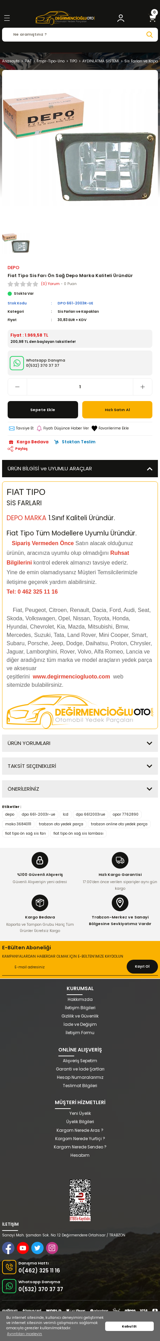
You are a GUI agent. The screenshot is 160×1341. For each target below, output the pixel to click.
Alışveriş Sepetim (80, 1061)
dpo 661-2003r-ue (38, 814)
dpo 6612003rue (90, 814)
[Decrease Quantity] (17, 387)
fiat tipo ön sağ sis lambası (78, 833)
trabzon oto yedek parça (61, 824)
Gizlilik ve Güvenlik (80, 1016)
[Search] (80, 35)
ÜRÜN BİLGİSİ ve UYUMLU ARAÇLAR (50, 468)
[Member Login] (121, 18)
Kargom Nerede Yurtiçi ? (80, 1139)
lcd (65, 814)
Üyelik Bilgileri (80, 1122)
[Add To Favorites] (110, 428)
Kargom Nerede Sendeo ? (80, 1147)
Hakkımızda (80, 999)
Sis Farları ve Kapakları (78, 311)
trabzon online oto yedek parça (119, 824)
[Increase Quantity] (142, 387)
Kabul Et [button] (129, 1326)
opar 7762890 (125, 814)
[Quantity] (80, 387)
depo (9, 814)
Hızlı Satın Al (117, 409)
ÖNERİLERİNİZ (23, 788)
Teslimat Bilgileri (80, 1086)
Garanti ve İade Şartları (80, 1069)
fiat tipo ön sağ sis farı (25, 833)
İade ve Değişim (80, 1024)
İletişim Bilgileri (80, 1008)
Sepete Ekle (42, 409)
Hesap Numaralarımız (80, 1077)
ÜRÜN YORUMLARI (29, 743)
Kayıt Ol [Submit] (142, 966)
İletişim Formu (80, 1033)
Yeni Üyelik (80, 1113)
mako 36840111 (18, 824)
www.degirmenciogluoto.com (72, 677)
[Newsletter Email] (80, 968)
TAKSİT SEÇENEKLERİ (32, 766)
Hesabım (80, 1155)
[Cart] (152, 18)
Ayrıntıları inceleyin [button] (24, 1333)
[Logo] (65, 18)
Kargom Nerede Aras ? (80, 1130)
